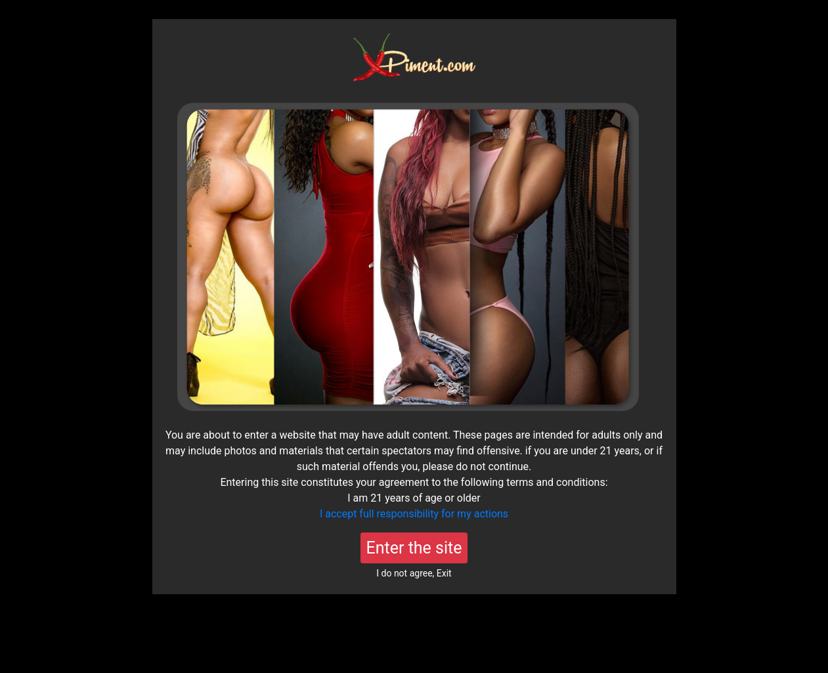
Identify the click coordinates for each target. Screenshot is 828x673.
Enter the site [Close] (414, 547)
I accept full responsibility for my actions (414, 514)
